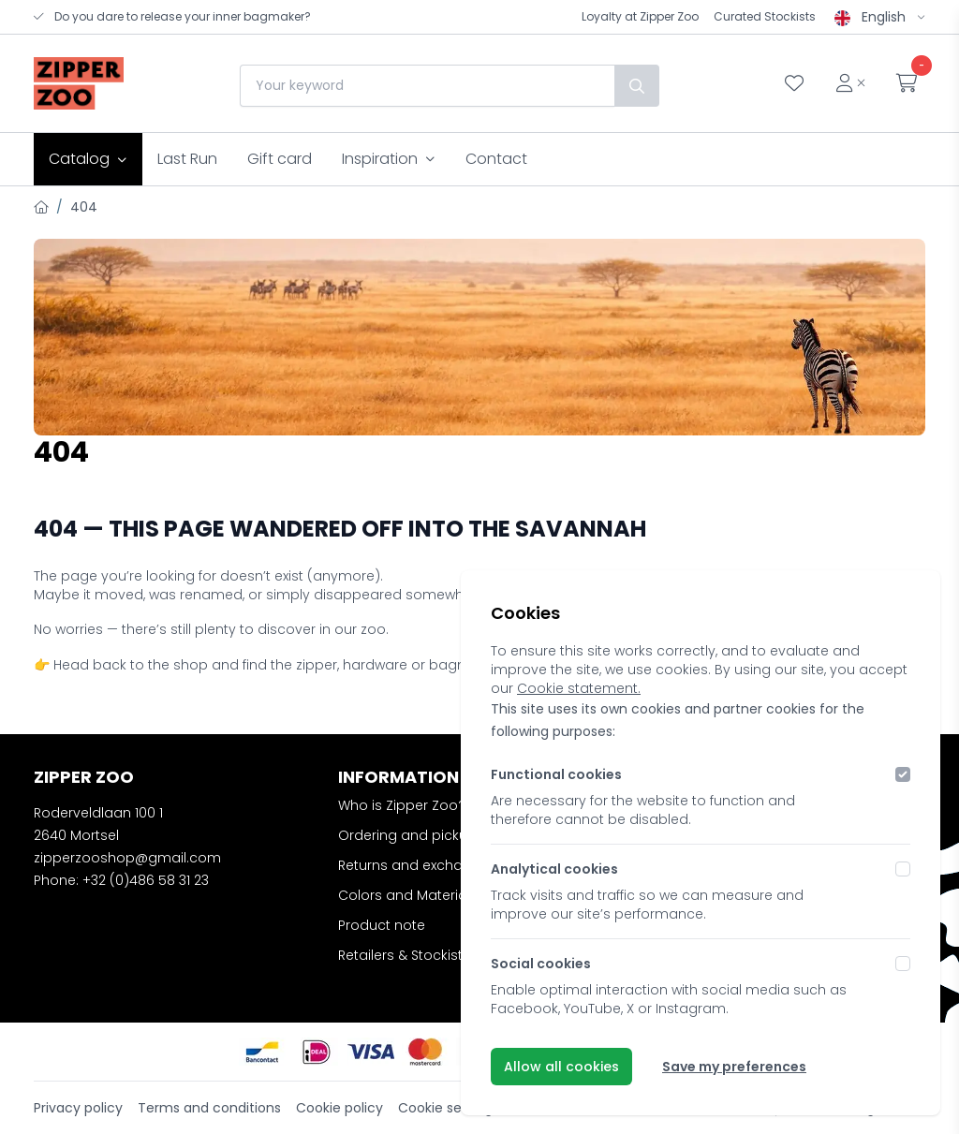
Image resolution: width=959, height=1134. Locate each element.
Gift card (279, 158)
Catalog (88, 158)
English (879, 16)
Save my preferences (734, 1066)
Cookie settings (448, 1107)
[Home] (41, 207)
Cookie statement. (579, 688)
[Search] (636, 86)
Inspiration (388, 158)
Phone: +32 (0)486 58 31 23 (121, 880)
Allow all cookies (561, 1066)
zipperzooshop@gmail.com (127, 857)
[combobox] (427, 86)
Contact (496, 158)
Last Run (187, 158)
